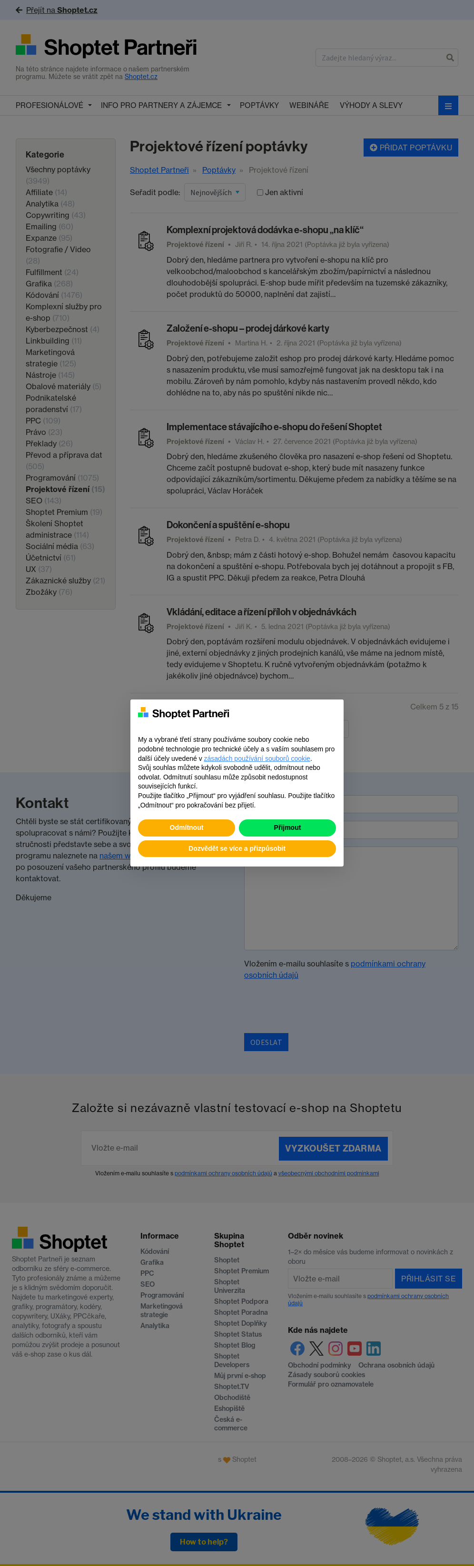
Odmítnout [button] (187, 827)
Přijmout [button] (287, 827)
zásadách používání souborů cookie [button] (257, 758)
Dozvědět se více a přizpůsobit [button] (237, 848)
